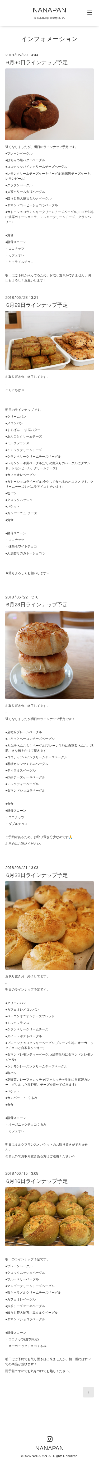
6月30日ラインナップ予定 (37, 62)
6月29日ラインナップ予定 (37, 305)
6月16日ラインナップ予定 (37, 1181)
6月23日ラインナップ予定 (37, 604)
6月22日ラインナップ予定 (37, 875)
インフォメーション (49, 39)
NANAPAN (49, 10)
